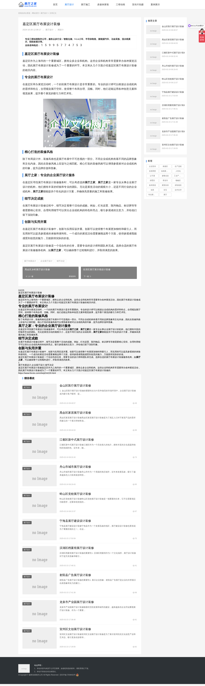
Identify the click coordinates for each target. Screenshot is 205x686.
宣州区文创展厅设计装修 (75, 630)
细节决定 (61, 261)
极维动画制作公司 (36, 677)
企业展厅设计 (46, 261)
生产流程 (178, 166)
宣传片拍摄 (138, 4)
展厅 (165, 195)
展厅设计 (69, 4)
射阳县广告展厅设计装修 (75, 576)
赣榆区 (178, 180)
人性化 (178, 171)
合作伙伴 (178, 190)
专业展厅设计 (153, 195)
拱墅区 (152, 180)
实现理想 (152, 171)
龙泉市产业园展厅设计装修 (77, 603)
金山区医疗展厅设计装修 (75, 385)
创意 (152, 190)
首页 (55, 4)
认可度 (152, 176)
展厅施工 (85, 4)
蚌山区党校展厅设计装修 (75, 494)
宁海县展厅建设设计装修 (75, 521)
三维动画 (120, 4)
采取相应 (178, 185)
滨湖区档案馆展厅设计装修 (77, 549)
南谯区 (165, 166)
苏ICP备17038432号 (68, 677)
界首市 (165, 180)
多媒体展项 (103, 4)
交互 (165, 190)
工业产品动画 (179, 176)
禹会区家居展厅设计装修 (75, 412)
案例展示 (155, 4)
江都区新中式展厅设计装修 (77, 440)
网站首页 (35, 13)
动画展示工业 (166, 171)
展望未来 (165, 185)
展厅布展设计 (30, 261)
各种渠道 (152, 185)
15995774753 (61, 45)
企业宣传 (152, 166)
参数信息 (165, 176)
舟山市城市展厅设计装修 (75, 467)
